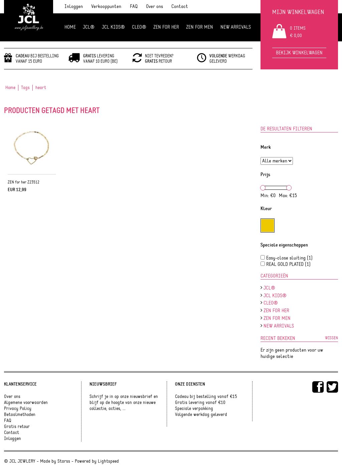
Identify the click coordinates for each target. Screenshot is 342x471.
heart (40, 88)
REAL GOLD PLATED (288, 264)
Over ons (154, 6)
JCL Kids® (113, 27)
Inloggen (73, 6)
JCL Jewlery (28, 20)
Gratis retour (17, 427)
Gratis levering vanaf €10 (200, 403)
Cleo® (139, 27)
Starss (63, 461)
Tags (25, 88)
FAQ (134, 6)
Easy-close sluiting (289, 258)
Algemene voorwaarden (26, 403)
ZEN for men (199, 27)
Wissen (331, 338)
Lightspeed (108, 461)
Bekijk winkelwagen (299, 53)
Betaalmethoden (19, 415)
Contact (179, 6)
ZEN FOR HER (166, 27)
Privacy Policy (17, 409)
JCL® (89, 27)
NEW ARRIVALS (235, 27)
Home (70, 27)
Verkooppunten (106, 6)
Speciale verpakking (194, 409)
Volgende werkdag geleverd (201, 415)
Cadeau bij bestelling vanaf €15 (206, 397)
